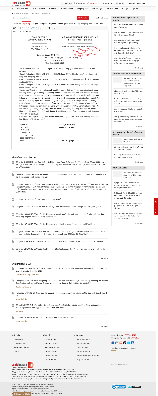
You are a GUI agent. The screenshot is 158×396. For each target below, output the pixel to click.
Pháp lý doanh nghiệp (52, 347)
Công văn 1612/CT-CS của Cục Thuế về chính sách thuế (38, 199)
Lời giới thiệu (18, 339)
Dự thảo (52, 9)
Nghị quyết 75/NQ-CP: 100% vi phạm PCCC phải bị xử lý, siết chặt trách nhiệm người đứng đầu (128, 195)
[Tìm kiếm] (83, 18)
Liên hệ (16, 351)
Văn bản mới (22, 9)
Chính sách (35, 275)
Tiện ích (135, 9)
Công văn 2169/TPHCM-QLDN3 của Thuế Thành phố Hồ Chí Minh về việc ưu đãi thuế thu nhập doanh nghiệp (59, 241)
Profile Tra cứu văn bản (22, 347)
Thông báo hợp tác (82, 360)
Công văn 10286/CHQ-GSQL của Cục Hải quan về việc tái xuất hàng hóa (45, 317)
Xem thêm (103, 258)
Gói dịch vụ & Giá (106, 3)
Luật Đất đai (45, 394)
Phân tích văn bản (51, 343)
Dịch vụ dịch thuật (51, 351)
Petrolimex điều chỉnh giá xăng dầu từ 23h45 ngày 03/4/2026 (133, 175)
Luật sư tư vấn (111, 9)
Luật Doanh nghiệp (33, 394)
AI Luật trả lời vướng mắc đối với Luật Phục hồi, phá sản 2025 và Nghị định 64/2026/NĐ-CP (128, 119)
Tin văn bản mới (66, 9)
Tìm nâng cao (102, 18)
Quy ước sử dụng (82, 347)
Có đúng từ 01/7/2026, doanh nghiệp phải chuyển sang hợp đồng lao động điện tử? (128, 101)
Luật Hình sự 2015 (57, 394)
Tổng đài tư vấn (50, 360)
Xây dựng (27, 287)
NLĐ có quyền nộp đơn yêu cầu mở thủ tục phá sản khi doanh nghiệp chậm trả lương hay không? (127, 60)
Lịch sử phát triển (20, 343)
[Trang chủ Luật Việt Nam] (21, 3)
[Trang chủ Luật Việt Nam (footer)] (23, 367)
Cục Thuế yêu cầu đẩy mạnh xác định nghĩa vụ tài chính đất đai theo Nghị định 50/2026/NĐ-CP (128, 215)
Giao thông (19, 287)
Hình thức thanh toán (83, 343)
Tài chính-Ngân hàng (23, 275)
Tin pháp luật (82, 9)
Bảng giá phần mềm (83, 339)
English (120, 3)
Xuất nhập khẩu (21, 299)
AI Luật (125, 9)
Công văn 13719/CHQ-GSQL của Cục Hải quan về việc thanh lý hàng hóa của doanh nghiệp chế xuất (56, 224)
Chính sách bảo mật (83, 351)
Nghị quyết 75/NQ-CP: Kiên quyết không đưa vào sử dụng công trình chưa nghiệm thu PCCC (127, 185)
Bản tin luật (97, 9)
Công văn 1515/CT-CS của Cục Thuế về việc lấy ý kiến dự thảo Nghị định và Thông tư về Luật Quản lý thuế (58, 207)
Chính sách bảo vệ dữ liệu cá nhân (88, 356)
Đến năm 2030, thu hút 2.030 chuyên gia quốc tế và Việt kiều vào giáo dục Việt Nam (128, 205)
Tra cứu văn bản (38, 9)
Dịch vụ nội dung (51, 356)
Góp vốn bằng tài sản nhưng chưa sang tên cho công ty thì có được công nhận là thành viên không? (128, 50)
